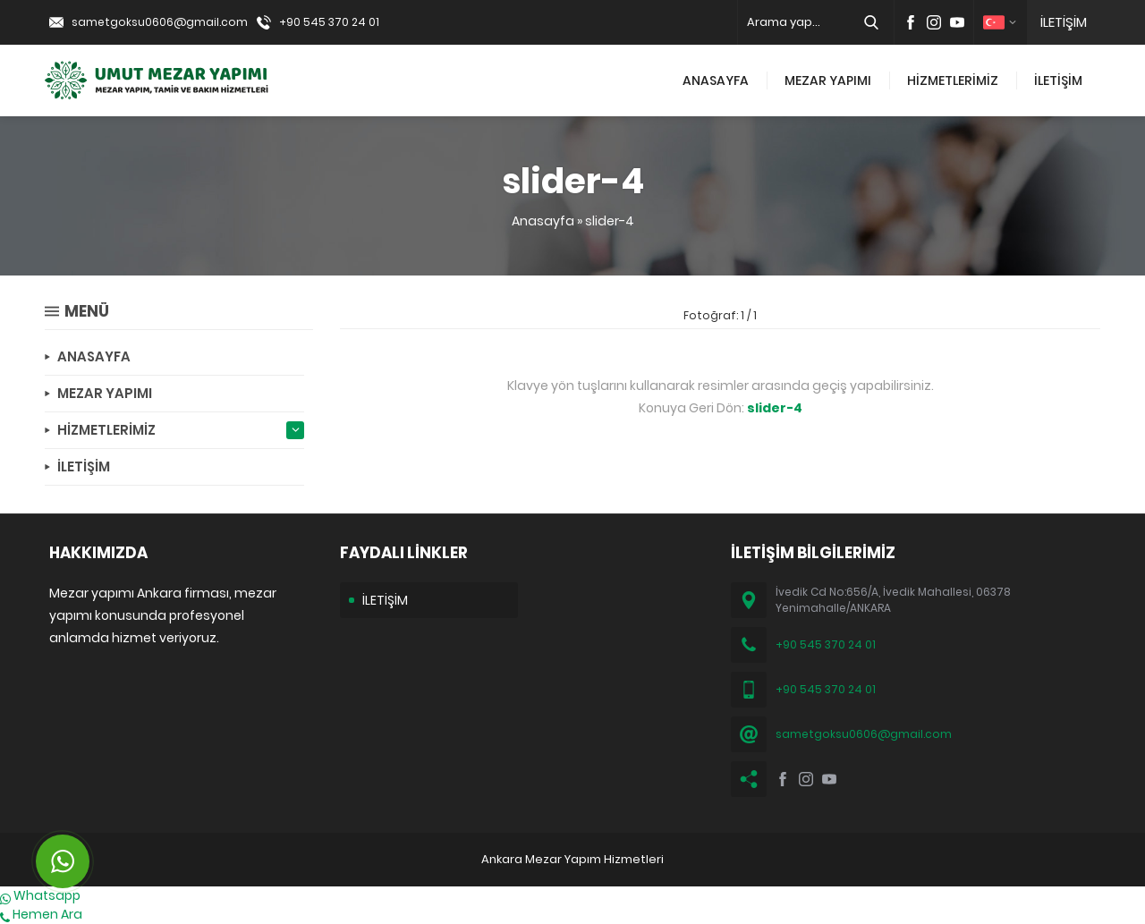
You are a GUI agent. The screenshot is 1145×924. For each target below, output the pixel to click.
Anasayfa (543, 221)
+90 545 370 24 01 (329, 22)
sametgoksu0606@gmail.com (160, 22)
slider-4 (609, 221)
